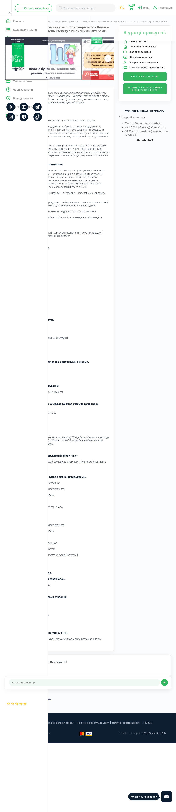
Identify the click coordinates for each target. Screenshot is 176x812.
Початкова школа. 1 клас (83, 21)
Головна (58, 21)
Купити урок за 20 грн (153, 102)
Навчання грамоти (114, 21)
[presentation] (59, 62)
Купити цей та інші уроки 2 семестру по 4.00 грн (153, 119)
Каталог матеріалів (70, 8)
